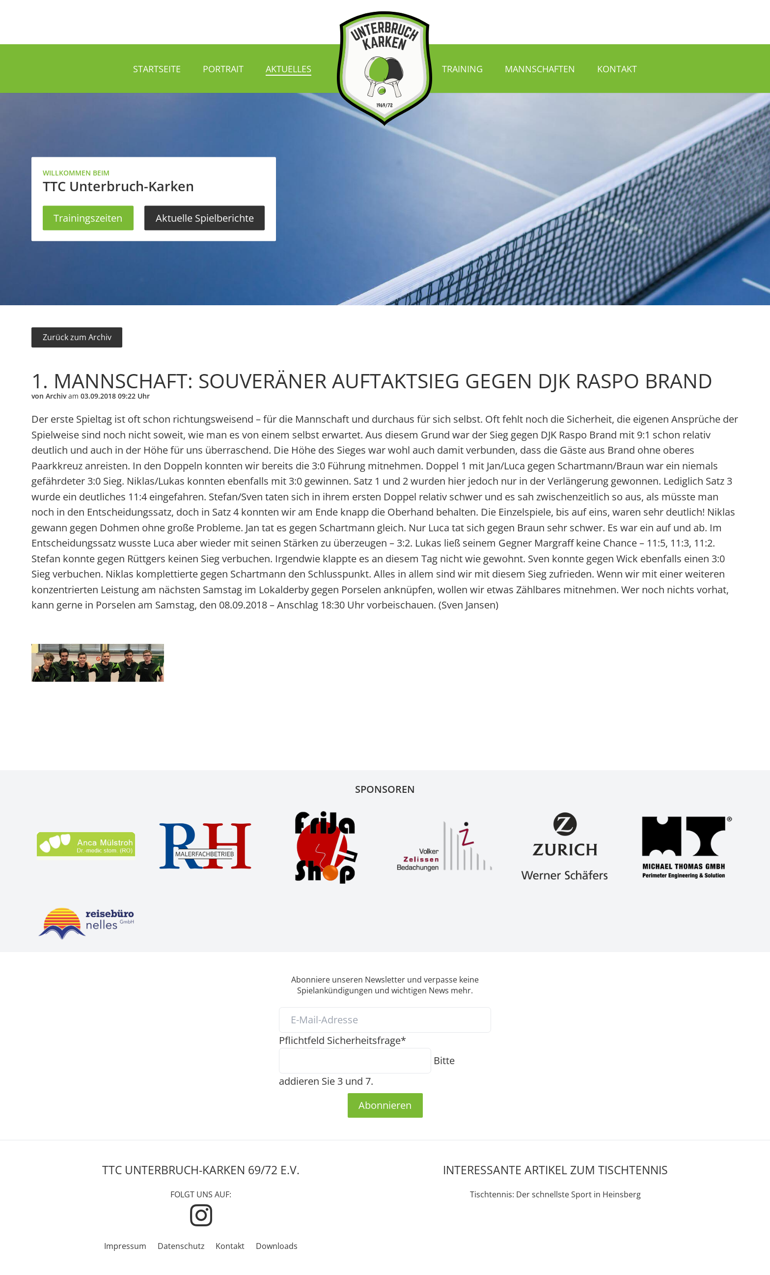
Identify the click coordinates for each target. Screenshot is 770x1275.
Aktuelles (288, 69)
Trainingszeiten (88, 218)
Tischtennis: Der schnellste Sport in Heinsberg (555, 1194)
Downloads (277, 1246)
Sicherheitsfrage (342, 1040)
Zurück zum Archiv (77, 337)
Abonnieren (385, 1105)
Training (462, 69)
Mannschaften (540, 69)
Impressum (125, 1246)
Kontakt (617, 69)
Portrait (223, 69)
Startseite (157, 69)
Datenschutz (181, 1246)
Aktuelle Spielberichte (205, 218)
